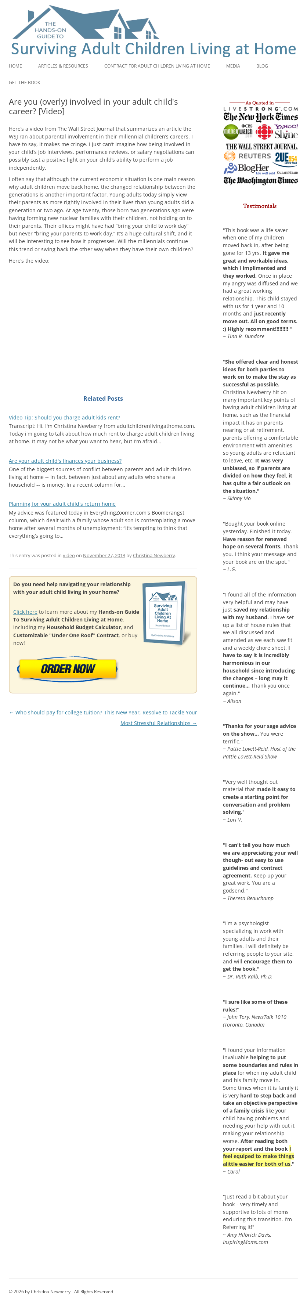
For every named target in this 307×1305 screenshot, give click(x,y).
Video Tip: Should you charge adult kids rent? (64, 417)
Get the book (24, 82)
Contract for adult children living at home (157, 66)
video (69, 555)
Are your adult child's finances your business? (65, 460)
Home (15, 66)
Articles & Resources (63, 66)
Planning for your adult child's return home (62, 503)
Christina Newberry (154, 555)
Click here (25, 611)
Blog (262, 66)
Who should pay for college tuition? (55, 712)
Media (233, 66)
